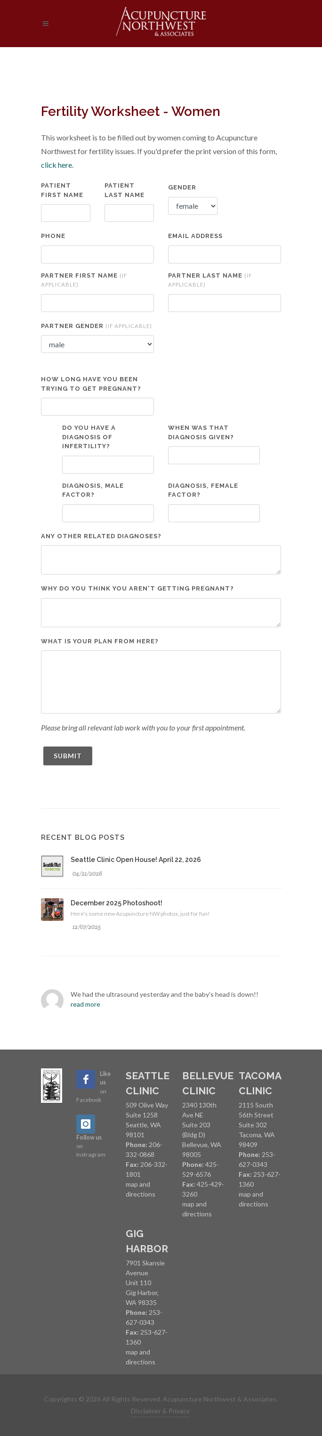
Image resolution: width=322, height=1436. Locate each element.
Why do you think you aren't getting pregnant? (137, 588)
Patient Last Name (125, 190)
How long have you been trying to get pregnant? (91, 384)
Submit (68, 756)
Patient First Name (62, 190)
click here (56, 164)
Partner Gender (96, 325)
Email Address (195, 235)
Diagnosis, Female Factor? (203, 490)
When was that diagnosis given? (201, 432)
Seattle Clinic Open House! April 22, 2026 (136, 859)
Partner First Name (84, 280)
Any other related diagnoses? (101, 536)
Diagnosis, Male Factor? (93, 490)
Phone (53, 235)
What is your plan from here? (100, 641)
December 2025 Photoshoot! (116, 903)
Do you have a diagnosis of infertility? (89, 437)
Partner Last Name (210, 280)
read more (85, 1004)
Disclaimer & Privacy (160, 1411)
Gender (182, 187)
